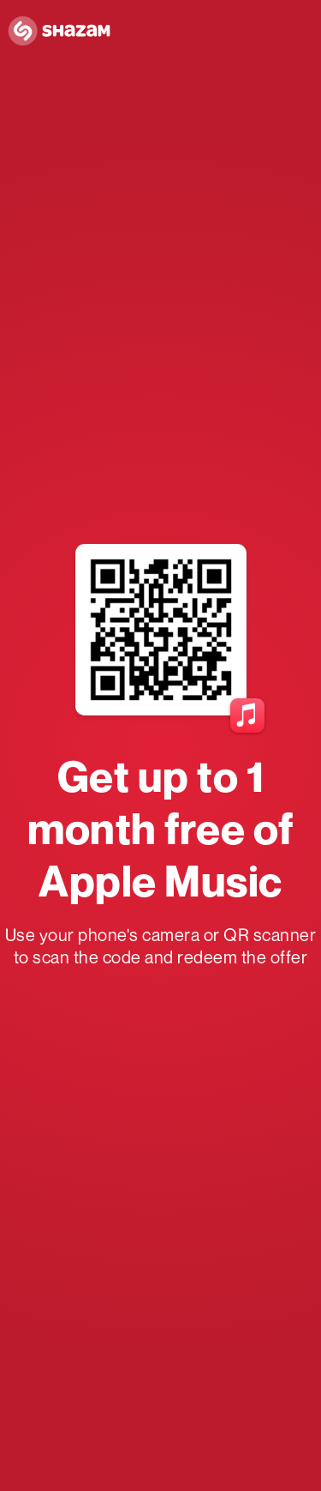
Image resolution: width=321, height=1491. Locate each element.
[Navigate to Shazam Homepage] (64, 31)
